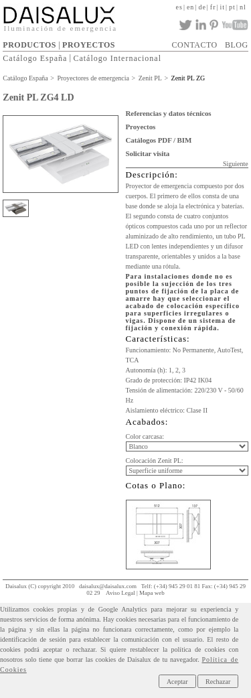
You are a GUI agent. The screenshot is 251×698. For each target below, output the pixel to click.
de (201, 7)
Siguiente (235, 163)
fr (213, 7)
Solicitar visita (148, 153)
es (179, 7)
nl (243, 7)
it (223, 7)
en (190, 7)
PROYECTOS (88, 45)
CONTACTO (195, 45)
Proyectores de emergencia (93, 78)
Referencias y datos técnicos (169, 113)
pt (232, 7)
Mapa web (152, 592)
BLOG (236, 45)
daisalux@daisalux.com (108, 586)
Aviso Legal (120, 592)
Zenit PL (150, 78)
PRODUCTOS (29, 45)
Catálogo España (35, 57)
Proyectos (141, 127)
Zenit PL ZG (188, 78)
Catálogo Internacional (117, 57)
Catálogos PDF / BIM (159, 140)
